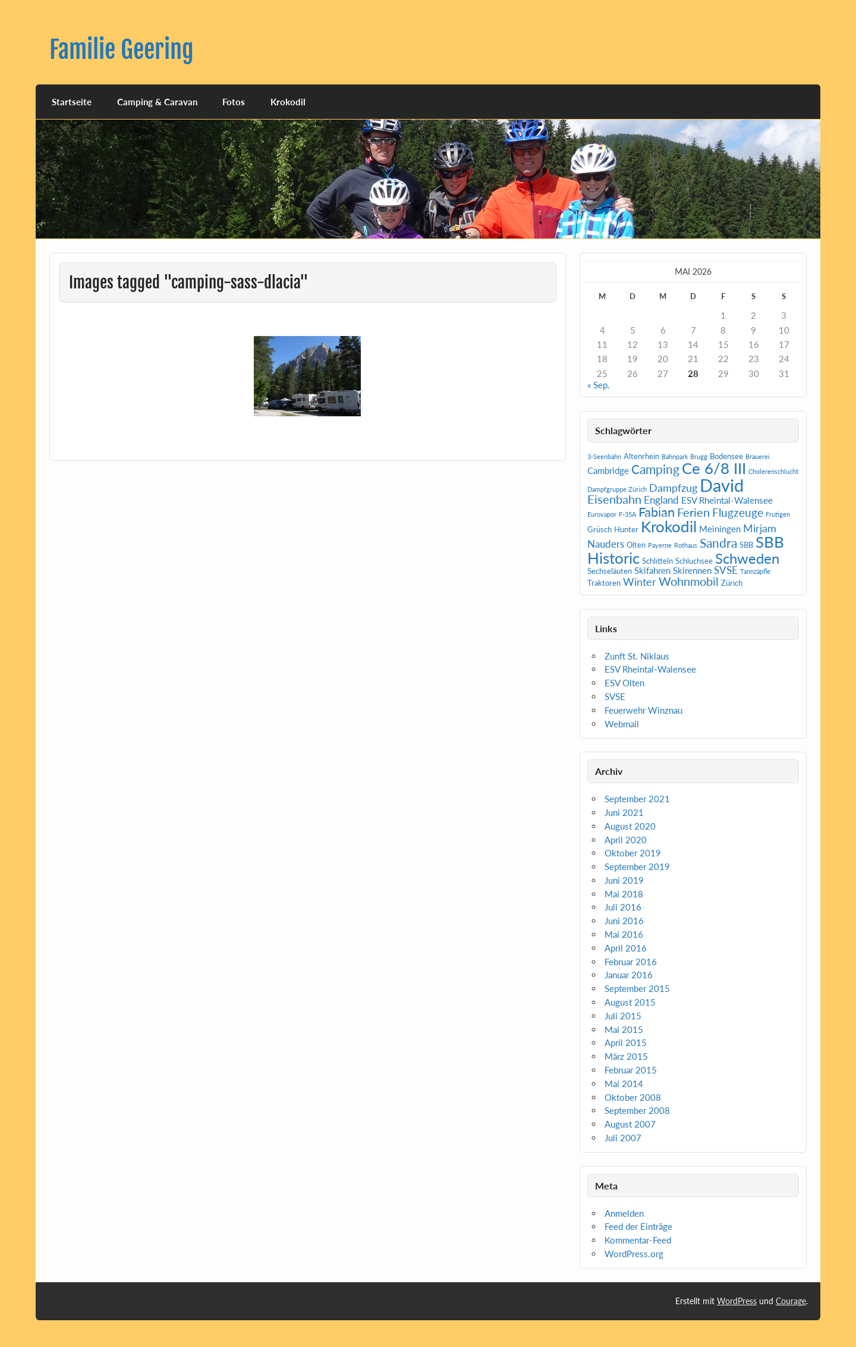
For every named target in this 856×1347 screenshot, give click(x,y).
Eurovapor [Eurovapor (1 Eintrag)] (601, 514)
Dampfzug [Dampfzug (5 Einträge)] (673, 487)
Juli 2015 (623, 1015)
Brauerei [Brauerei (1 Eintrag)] (757, 456)
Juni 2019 (624, 880)
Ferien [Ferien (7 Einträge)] (693, 512)
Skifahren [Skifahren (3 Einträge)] (652, 570)
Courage (791, 1301)
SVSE (615, 696)
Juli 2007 (623, 1137)
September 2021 (637, 798)
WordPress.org (634, 1253)
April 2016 (626, 948)
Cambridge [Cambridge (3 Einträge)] (608, 470)
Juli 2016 (623, 907)
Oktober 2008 (633, 1097)
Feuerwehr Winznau (643, 710)
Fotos (233, 101)
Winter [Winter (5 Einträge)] (639, 581)
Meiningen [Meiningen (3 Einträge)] (720, 528)
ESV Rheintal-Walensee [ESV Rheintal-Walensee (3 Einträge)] (727, 500)
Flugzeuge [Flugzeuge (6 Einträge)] (737, 512)
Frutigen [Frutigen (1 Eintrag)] (778, 514)
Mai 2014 (624, 1083)
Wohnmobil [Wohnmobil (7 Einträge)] (689, 581)
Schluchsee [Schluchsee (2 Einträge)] (694, 561)
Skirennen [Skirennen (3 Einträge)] (692, 570)
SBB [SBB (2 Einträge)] (746, 545)
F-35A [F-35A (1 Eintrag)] (627, 514)
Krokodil (288, 101)
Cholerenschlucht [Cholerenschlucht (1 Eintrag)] (773, 471)
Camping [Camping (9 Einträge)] (655, 469)
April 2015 (626, 1042)
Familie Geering (121, 49)
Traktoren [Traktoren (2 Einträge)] (604, 583)
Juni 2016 (624, 920)
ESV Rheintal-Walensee (650, 669)
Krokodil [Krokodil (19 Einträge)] (669, 526)
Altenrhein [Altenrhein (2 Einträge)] (641, 456)
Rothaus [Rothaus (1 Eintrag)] (685, 545)
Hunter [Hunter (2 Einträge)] (626, 529)
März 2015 (626, 1056)
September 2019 (637, 866)
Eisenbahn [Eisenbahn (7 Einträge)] (614, 499)
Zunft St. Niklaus (637, 656)
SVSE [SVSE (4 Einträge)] (726, 570)
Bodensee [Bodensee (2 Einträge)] (726, 456)
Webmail (622, 723)
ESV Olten (624, 682)
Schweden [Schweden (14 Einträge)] (747, 558)
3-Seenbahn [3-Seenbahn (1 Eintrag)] (604, 456)
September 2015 (637, 988)
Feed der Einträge (638, 1226)
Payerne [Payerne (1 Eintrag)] (660, 545)
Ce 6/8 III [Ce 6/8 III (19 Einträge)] (714, 468)
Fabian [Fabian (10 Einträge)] (656, 512)
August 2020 (630, 826)
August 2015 (630, 1002)
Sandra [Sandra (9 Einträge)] (718, 543)
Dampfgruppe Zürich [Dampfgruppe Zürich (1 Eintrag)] (617, 489)
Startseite (72, 101)
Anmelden (624, 1213)
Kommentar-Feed (638, 1240)
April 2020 (626, 839)
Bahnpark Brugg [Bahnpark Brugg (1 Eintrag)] (684, 456)
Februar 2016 (631, 961)
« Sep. (598, 384)
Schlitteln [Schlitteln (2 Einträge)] (657, 561)
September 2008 (637, 1110)
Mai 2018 (624, 893)
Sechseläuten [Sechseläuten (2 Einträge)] (609, 571)
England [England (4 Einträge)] (661, 500)
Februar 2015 (631, 1070)
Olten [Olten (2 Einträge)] (636, 545)
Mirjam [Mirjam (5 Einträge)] (759, 528)
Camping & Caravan (157, 101)
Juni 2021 (624, 812)
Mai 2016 (624, 934)
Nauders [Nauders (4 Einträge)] (605, 544)
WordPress (737, 1301)
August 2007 (630, 1124)
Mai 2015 (624, 1029)
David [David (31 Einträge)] (722, 485)
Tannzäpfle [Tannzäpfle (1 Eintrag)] (755, 571)
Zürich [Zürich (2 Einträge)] (731, 583)
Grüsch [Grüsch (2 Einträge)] (599, 529)
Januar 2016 (629, 974)
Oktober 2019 (633, 852)
